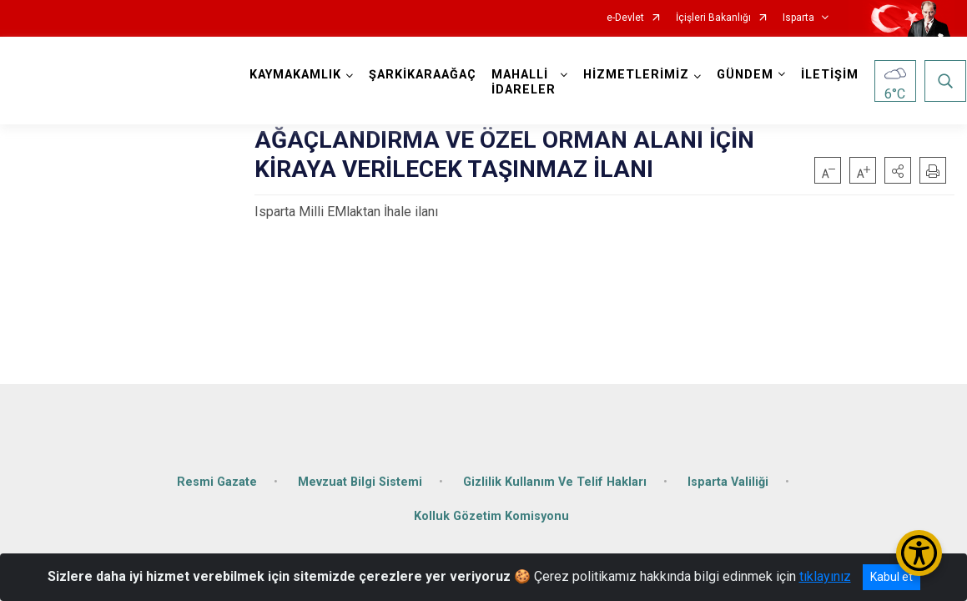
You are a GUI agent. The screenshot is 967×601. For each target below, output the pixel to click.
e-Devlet (625, 18)
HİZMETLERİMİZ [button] (637, 75)
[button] (897, 170)
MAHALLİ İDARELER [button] (524, 82)
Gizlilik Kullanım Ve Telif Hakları (555, 478)
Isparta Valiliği (727, 478)
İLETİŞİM (830, 75)
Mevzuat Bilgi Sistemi (360, 478)
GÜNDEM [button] (746, 75)
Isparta (798, 18)
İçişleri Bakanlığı (713, 18)
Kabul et (891, 576)
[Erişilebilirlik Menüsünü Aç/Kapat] (919, 553)
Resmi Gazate (217, 478)
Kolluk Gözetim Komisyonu (491, 513)
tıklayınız (825, 576)
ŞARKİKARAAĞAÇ (423, 75)
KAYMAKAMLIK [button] (296, 75)
